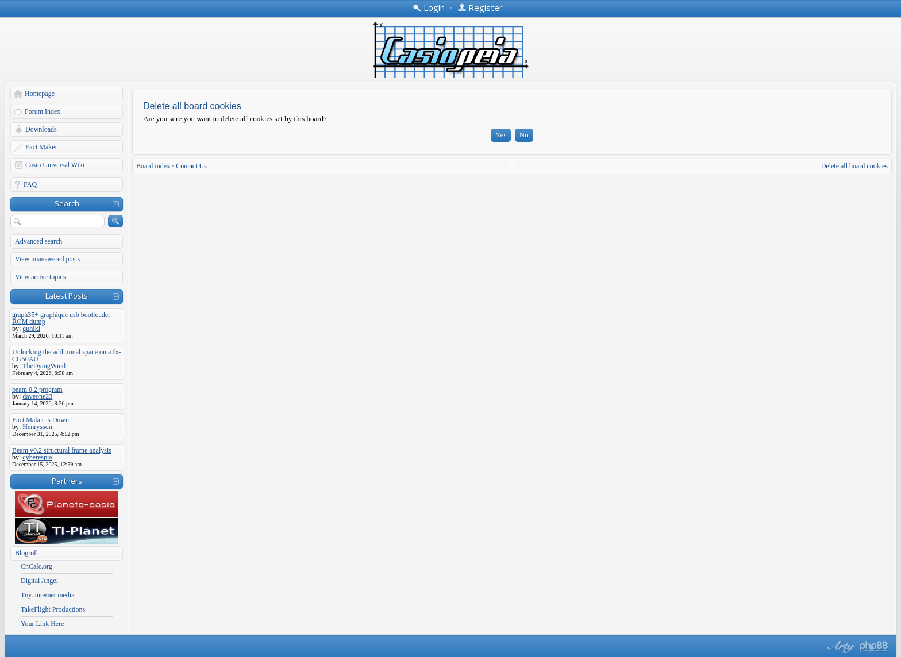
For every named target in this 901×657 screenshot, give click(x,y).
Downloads (41, 129)
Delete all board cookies (854, 166)
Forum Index (42, 111)
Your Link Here (42, 624)
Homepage (40, 94)
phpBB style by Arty (839, 647)
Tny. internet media (48, 595)
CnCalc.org (36, 566)
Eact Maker (41, 147)
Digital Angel (39, 581)
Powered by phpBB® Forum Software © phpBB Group (874, 647)
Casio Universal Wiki (54, 165)
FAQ (30, 184)
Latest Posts (66, 296)
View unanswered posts (47, 259)
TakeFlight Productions (53, 609)
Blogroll (26, 553)
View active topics (40, 277)
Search (67, 203)
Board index (153, 166)
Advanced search (38, 241)
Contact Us (191, 166)
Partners (67, 481)
